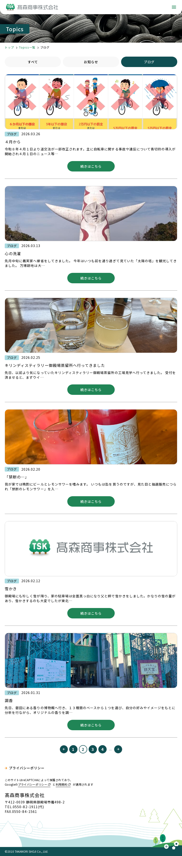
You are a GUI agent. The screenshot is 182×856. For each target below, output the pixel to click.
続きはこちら (91, 166)
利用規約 (61, 784)
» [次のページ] (118, 749)
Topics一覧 (27, 47)
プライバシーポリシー (27, 768)
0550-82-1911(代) (28, 806)
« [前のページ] (64, 749)
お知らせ (91, 61)
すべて (33, 61)
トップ (9, 47)
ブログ (149, 61)
